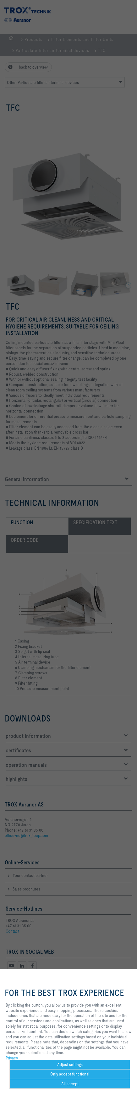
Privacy (12, 1057)
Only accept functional (69, 1073)
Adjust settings (70, 1064)
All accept (70, 1083)
